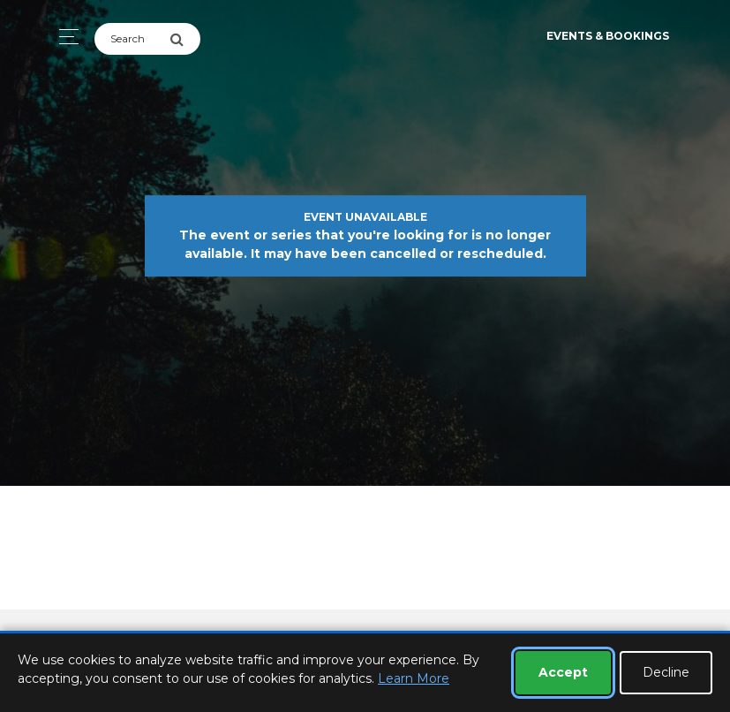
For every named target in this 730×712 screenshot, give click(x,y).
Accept (563, 672)
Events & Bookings (607, 35)
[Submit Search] (184, 39)
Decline (666, 672)
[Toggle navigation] (64, 37)
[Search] (131, 39)
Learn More (413, 678)
